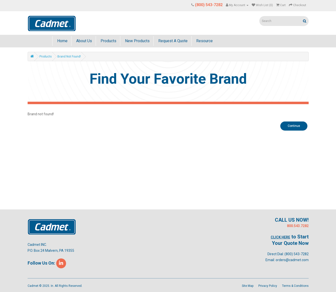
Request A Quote (172, 41)
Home (62, 41)
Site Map (247, 286)
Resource (204, 41)
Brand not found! (69, 56)
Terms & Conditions (295, 286)
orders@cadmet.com (292, 260)
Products (108, 41)
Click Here (280, 237)
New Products (137, 41)
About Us (83, 41)
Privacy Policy (267, 286)
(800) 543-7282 (296, 254)
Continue (294, 126)
